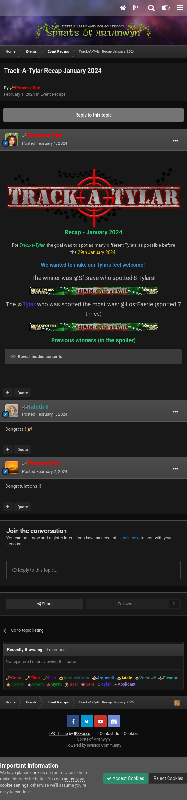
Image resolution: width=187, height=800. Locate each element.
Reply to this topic (94, 115)
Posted (44, 143)
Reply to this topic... (34, 570)
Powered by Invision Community (93, 745)
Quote (22, 393)
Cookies (131, 733)
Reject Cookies (167, 778)
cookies (37, 772)
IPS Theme (58, 733)
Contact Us (109, 733)
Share (45, 604)
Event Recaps (53, 94)
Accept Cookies (125, 778)
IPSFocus (82, 733)
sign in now (129, 537)
